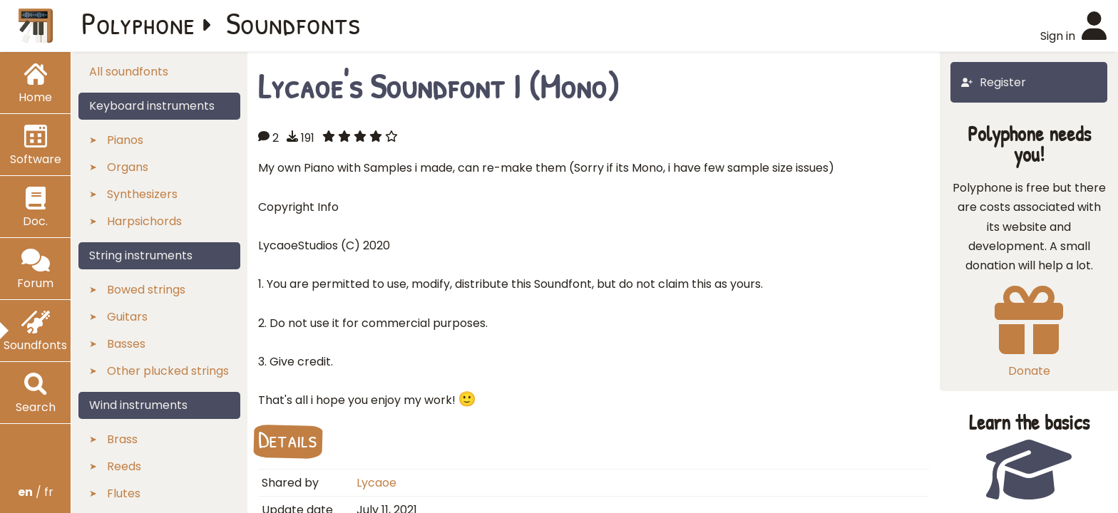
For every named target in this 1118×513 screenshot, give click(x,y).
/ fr (35, 492)
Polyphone (138, 22)
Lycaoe (376, 483)
